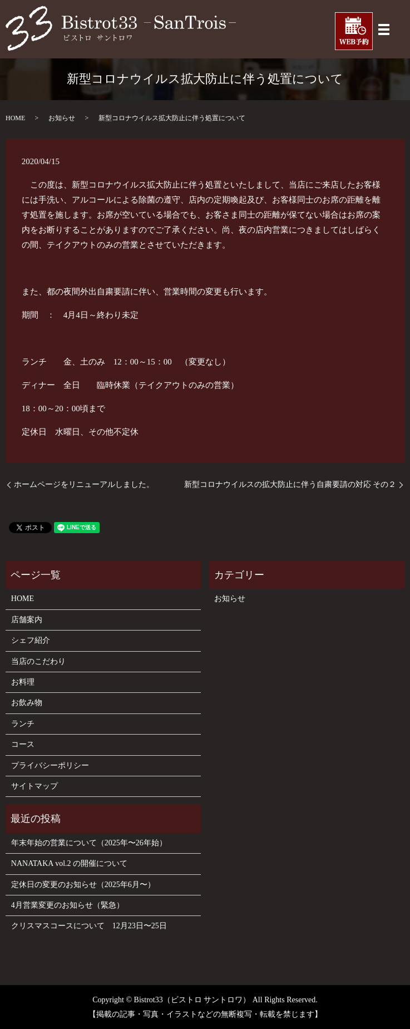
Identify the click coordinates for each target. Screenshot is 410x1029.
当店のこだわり (38, 661)
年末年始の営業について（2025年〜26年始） (89, 843)
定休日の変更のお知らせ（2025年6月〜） (83, 884)
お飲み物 (26, 702)
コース (22, 744)
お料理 (22, 682)
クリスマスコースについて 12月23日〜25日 (89, 926)
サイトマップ (34, 786)
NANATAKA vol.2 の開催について (69, 863)
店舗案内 (26, 620)
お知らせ (61, 118)
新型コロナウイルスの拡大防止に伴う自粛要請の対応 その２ (290, 484)
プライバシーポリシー (50, 765)
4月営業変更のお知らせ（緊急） (67, 905)
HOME (15, 118)
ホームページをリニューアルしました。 (84, 484)
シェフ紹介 (30, 640)
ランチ (22, 724)
